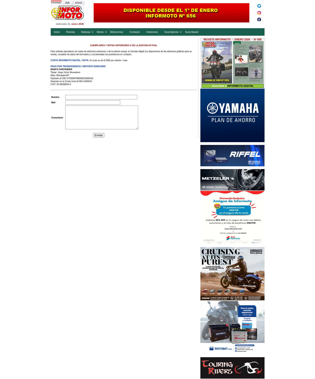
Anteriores (152, 32)
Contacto (135, 32)
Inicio (57, 32)
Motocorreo (116, 32)
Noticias (85, 32)
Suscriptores (171, 32)
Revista (70, 32)
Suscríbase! (191, 32)
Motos (100, 32)
